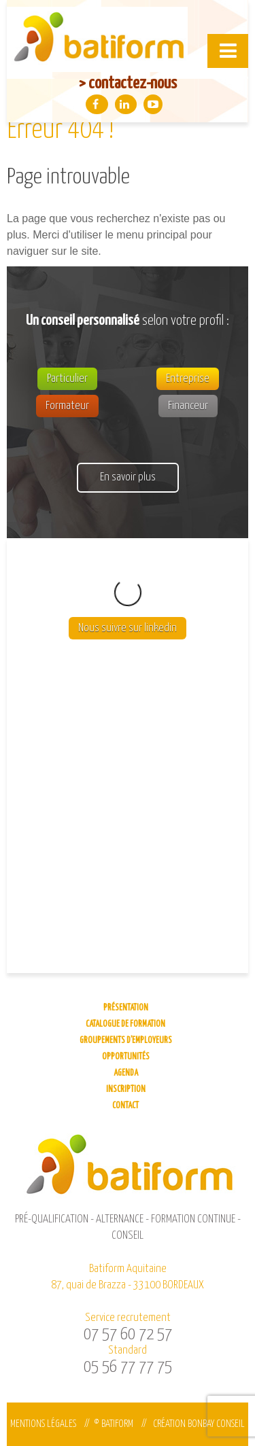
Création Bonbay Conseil (199, 1424)
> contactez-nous (128, 83)
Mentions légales (43, 1424)
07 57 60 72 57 (128, 1334)
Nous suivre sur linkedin (127, 574)
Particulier (67, 379)
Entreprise (187, 379)
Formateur (67, 406)
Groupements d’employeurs (126, 1040)
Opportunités (126, 1057)
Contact (125, 1105)
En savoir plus (128, 477)
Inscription (126, 1089)
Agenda (126, 1073)
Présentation (125, 1008)
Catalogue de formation (125, 1024)
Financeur (188, 406)
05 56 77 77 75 (128, 1367)
